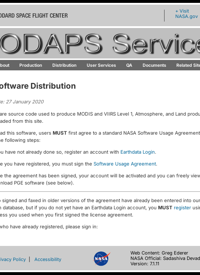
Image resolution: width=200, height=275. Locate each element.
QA (129, 65)
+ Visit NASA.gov (186, 13)
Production (30, 65)
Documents (154, 65)
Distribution (64, 65)
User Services (101, 65)
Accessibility (47, 259)
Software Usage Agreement (125, 164)
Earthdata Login (137, 152)
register (182, 207)
